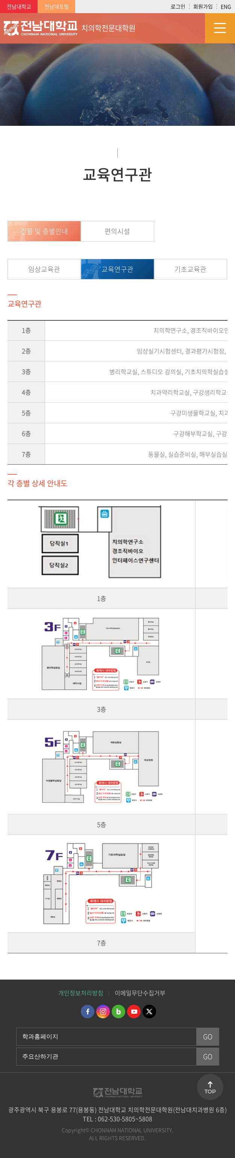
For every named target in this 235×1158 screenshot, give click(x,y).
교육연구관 (117, 269)
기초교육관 (190, 269)
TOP (210, 1091)
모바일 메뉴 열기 (220, 28)
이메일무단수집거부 (140, 992)
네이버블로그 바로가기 (118, 1011)
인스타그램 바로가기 (103, 1011)
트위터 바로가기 (149, 1011)
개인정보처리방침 (80, 992)
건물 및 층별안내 (44, 231)
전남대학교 (19, 6)
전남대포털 (56, 6)
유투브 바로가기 (134, 1011)
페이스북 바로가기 (87, 1011)
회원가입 (203, 6)
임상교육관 (44, 269)
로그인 (178, 6)
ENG (226, 6)
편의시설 (117, 231)
